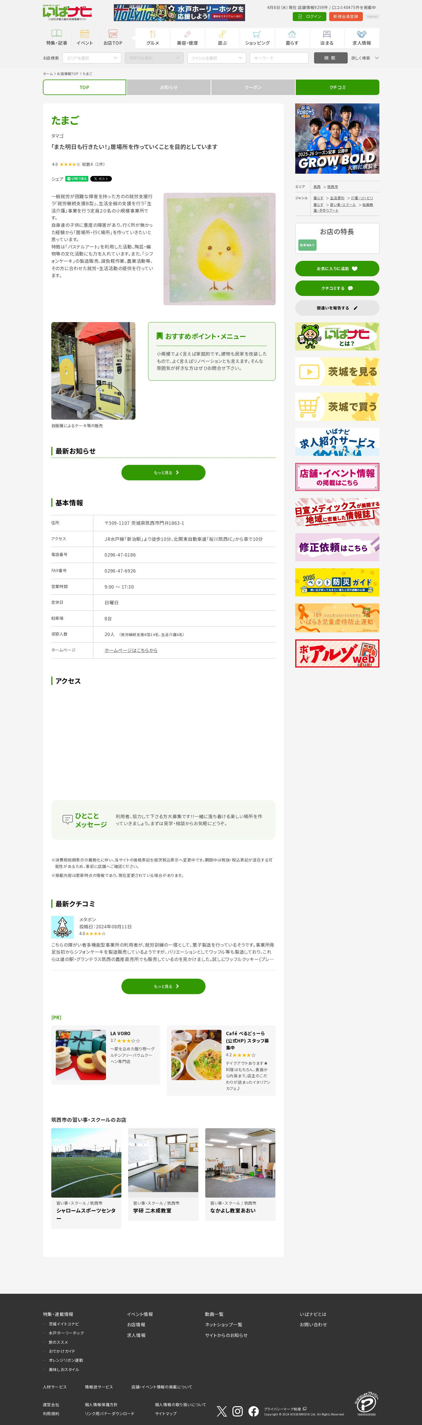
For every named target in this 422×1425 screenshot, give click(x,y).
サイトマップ (166, 1413)
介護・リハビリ (362, 197)
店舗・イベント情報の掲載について (162, 1387)
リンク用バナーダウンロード (110, 1413)
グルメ (152, 42)
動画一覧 (214, 1314)
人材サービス (55, 1387)
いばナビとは (313, 1314)
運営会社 (51, 1404)
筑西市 (332, 186)
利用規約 (51, 1413)
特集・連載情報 (58, 1314)
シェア (57, 178)
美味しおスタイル (64, 1369)
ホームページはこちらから (131, 650)
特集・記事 (57, 42)
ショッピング (257, 42)
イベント (85, 42)
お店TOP (113, 42)
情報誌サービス (99, 1387)
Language (365, 16)
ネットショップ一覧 (224, 1324)
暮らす (292, 42)
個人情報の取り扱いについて (181, 1404)
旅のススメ (58, 1342)
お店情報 (136, 1324)
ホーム (48, 73)
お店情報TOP (68, 73)
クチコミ (337, 87)
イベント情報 (140, 1314)
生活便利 (337, 197)
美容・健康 (187, 42)
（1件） (99, 164)
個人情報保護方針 (101, 1404)
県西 (317, 186)
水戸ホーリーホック (66, 1333)
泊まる (326, 42)
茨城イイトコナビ (64, 1324)
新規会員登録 (331, 16)
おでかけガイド (62, 1351)
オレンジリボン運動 (66, 1360)
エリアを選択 (78, 58)
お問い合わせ (313, 1324)
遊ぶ (222, 42)
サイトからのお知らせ (226, 1335)
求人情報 (361, 42)
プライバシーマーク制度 (282, 1408)
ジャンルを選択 (204, 58)
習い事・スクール (343, 204)
